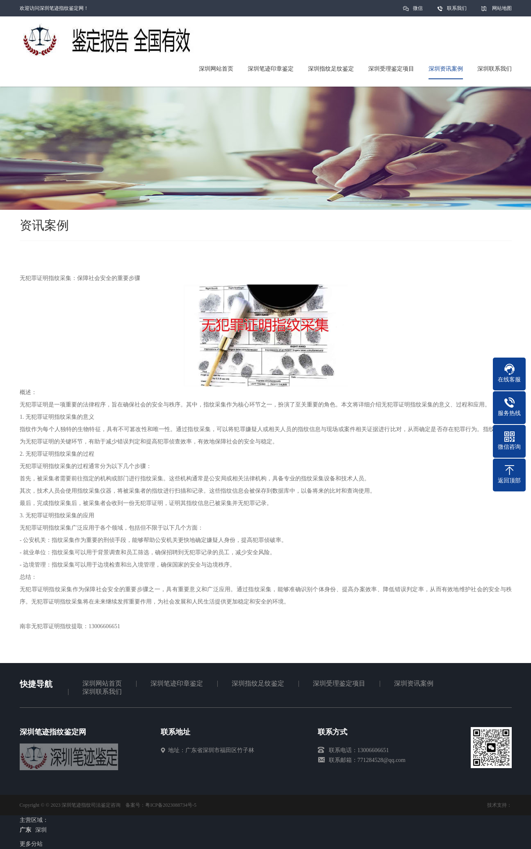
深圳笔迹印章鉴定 (176, 683)
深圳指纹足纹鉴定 (258, 683)
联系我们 (457, 8)
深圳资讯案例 (413, 683)
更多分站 (31, 844)
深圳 (41, 830)
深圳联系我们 (102, 691)
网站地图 (502, 8)
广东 (25, 830)
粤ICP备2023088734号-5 (170, 805)
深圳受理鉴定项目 (339, 683)
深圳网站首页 (102, 683)
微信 (418, 10)
